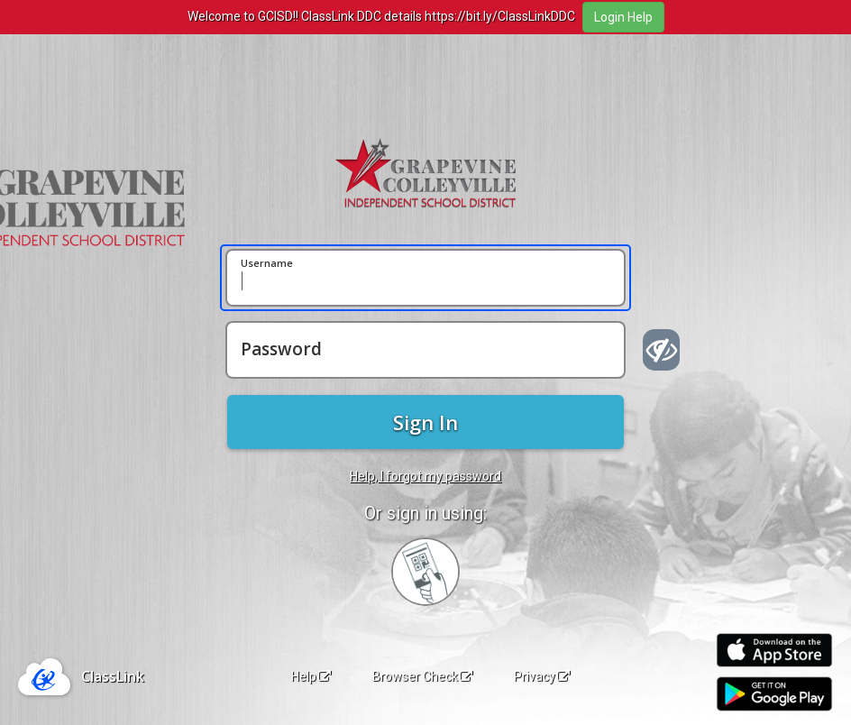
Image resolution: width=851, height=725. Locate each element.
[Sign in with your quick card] (425, 571)
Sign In (425, 422)
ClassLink (112, 676)
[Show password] (661, 350)
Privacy (542, 676)
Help (311, 676)
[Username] (425, 278)
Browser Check (422, 676)
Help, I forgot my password (425, 476)
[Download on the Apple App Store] (774, 651)
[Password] (425, 350)
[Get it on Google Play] (774, 694)
